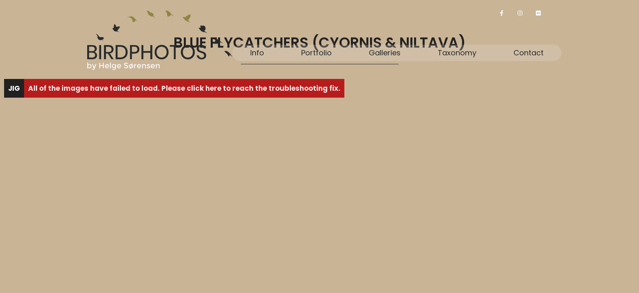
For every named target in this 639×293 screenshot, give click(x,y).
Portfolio (316, 53)
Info (257, 53)
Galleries (385, 53)
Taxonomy (457, 53)
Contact (528, 53)
